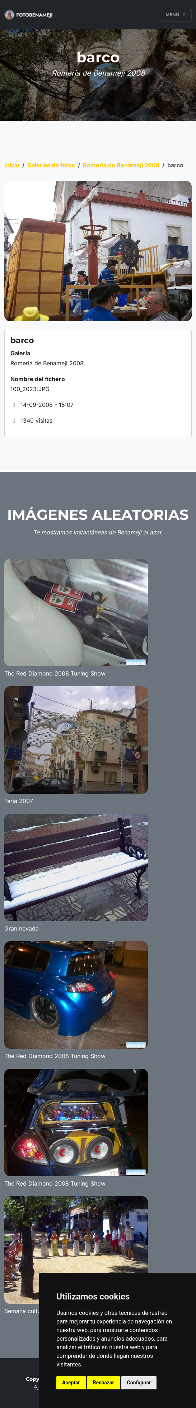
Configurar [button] (139, 1382)
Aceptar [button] (71, 1382)
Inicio (11, 165)
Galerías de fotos (51, 165)
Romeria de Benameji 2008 (121, 165)
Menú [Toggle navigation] (176, 14)
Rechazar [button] (103, 1382)
